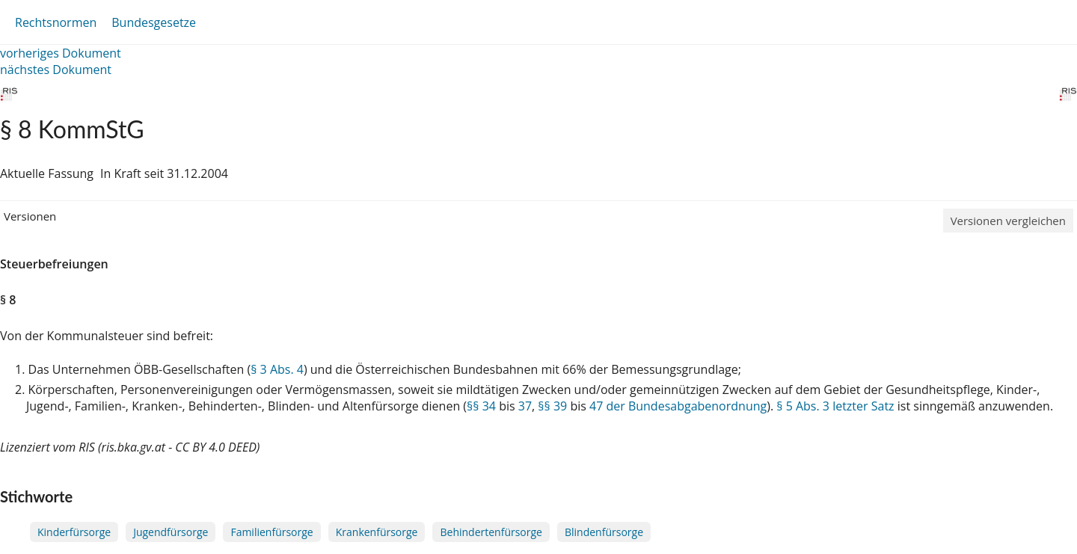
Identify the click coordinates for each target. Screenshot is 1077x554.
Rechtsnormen (55, 22)
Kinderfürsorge (74, 532)
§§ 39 (552, 406)
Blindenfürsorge (604, 532)
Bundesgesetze (153, 22)
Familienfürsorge (271, 532)
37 (525, 406)
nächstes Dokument (55, 69)
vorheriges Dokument (60, 53)
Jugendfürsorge (170, 532)
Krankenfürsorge (377, 532)
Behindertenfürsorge (491, 532)
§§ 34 (481, 406)
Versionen (30, 216)
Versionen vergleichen (1008, 220)
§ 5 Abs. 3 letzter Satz (835, 406)
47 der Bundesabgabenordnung (678, 406)
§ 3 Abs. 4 (277, 369)
